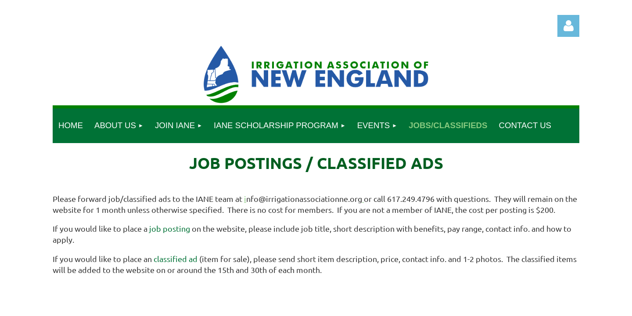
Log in (568, 26)
